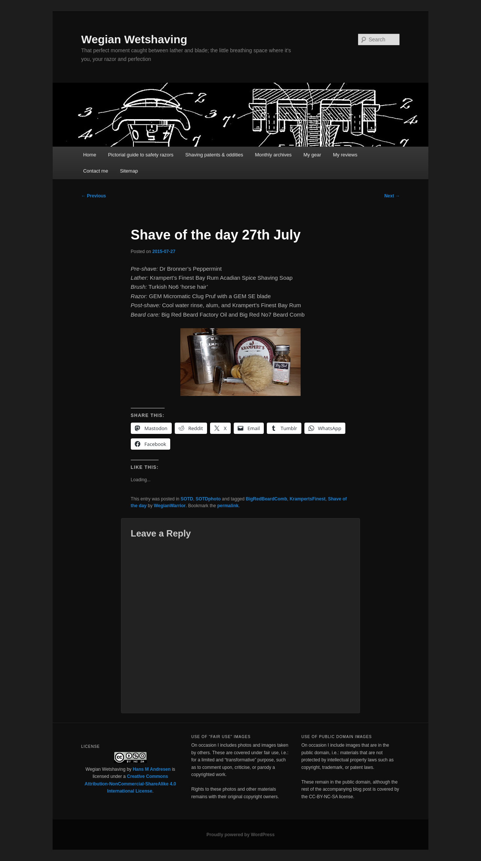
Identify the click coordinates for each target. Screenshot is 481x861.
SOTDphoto (208, 499)
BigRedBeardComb (266, 499)
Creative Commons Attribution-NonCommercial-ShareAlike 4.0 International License (130, 784)
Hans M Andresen (152, 769)
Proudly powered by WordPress (240, 834)
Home (89, 155)
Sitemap (129, 171)
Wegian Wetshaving (134, 39)
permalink (228, 505)
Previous (93, 196)
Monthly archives (273, 155)
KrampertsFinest (307, 499)
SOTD (187, 499)
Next (392, 196)
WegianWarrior (170, 505)
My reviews (345, 155)
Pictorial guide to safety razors (140, 155)
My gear (312, 155)
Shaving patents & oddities (214, 155)
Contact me (95, 171)
